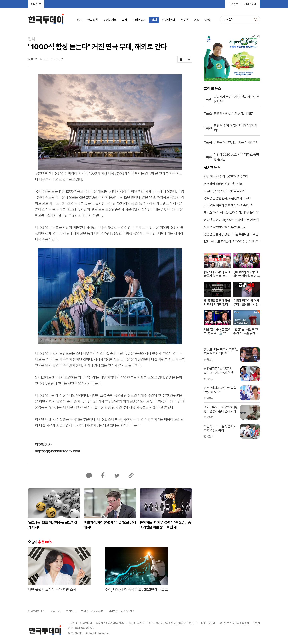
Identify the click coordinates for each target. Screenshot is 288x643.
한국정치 (92, 20)
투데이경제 (139, 20)
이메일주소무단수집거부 (121, 611)
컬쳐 (154, 20)
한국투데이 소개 (36, 611)
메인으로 (36, 4)
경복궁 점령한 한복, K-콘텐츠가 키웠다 (227, 198)
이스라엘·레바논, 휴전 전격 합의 (223, 184)
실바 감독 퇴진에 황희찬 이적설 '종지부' (228, 205)
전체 (79, 20)
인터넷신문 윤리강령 (92, 611)
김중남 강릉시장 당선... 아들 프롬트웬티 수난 (231, 234)
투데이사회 (110, 20)
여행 (207, 20)
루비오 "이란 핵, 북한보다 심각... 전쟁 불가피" (231, 213)
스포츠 (185, 20)
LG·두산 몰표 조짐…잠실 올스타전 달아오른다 (232, 241)
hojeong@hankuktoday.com (57, 451)
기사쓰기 (55, 611)
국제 (124, 20)
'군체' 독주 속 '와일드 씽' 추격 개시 (224, 191)
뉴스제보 (233, 4)
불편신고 (70, 611)
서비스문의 (250, 4)
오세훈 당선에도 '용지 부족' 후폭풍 (225, 227)
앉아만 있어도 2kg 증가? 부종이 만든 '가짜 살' (232, 220)
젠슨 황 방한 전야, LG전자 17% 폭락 (226, 177)
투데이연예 (168, 20)
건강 (196, 20)
